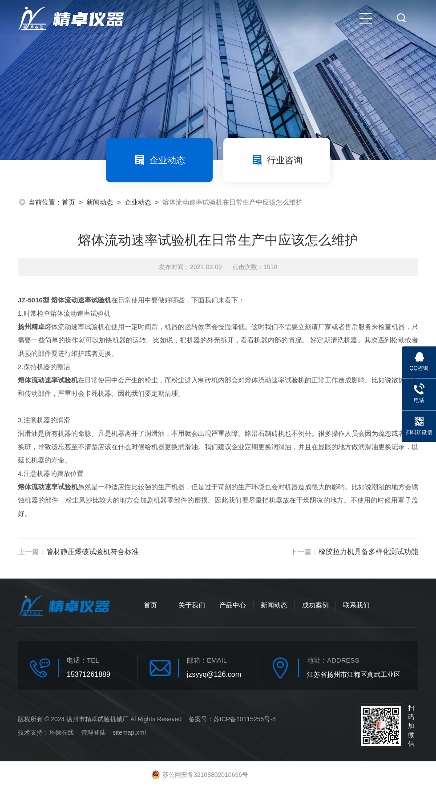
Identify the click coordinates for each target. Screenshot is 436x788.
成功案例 (315, 605)
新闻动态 (99, 202)
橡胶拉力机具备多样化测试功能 (368, 551)
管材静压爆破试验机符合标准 (92, 551)
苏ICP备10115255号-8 (245, 719)
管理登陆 (93, 732)
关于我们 (191, 605)
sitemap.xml (129, 732)
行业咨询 (277, 160)
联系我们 (356, 605)
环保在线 (61, 732)
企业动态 (159, 160)
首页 (68, 202)
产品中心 (232, 605)
